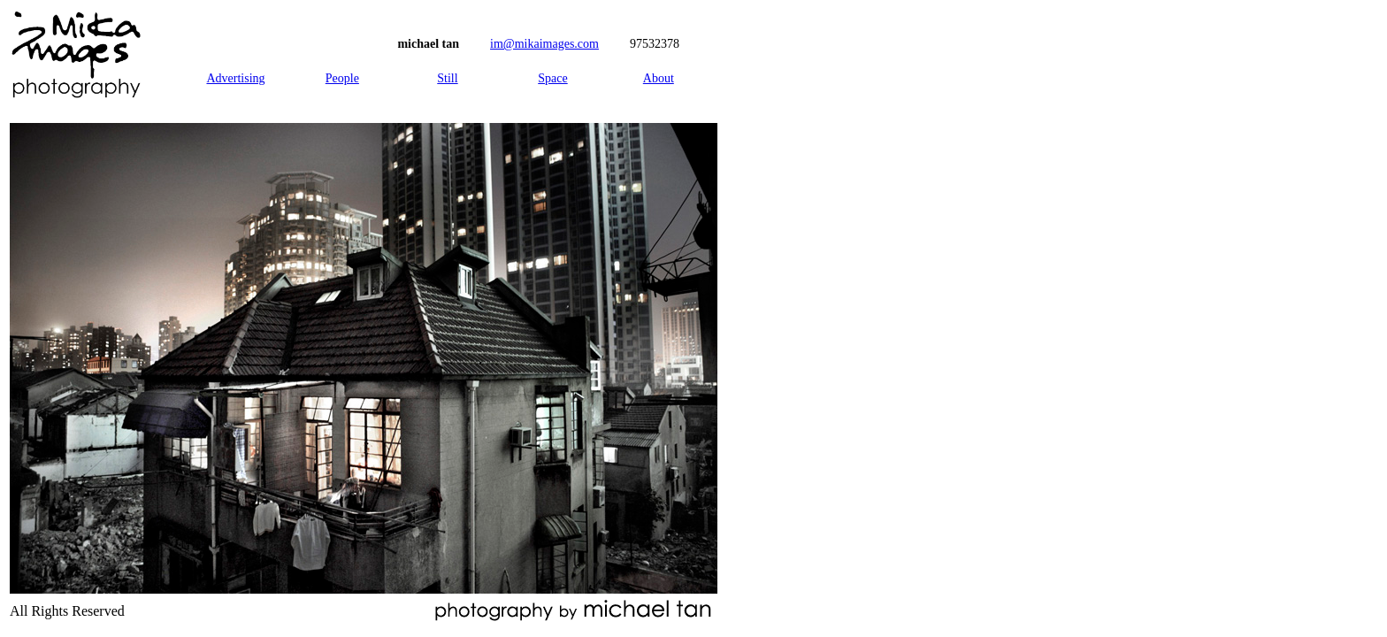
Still (447, 78)
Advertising (235, 78)
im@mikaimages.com (544, 43)
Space (552, 78)
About (658, 78)
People (342, 78)
